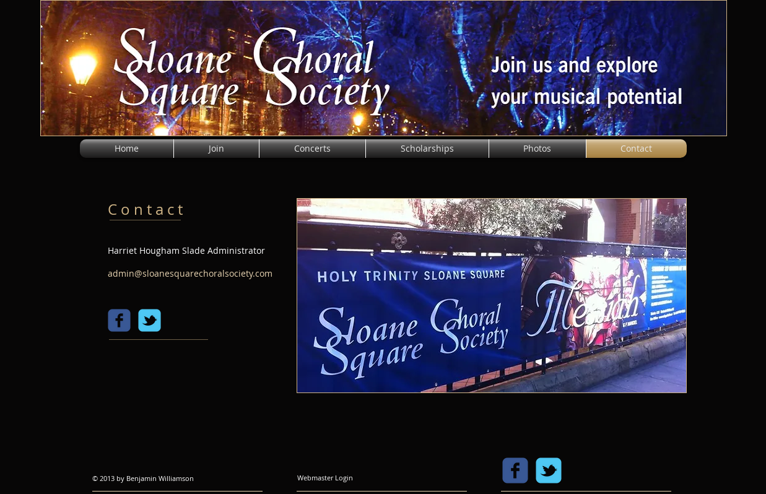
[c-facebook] (119, 320)
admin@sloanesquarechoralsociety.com (190, 273)
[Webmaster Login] (325, 478)
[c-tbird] (149, 320)
